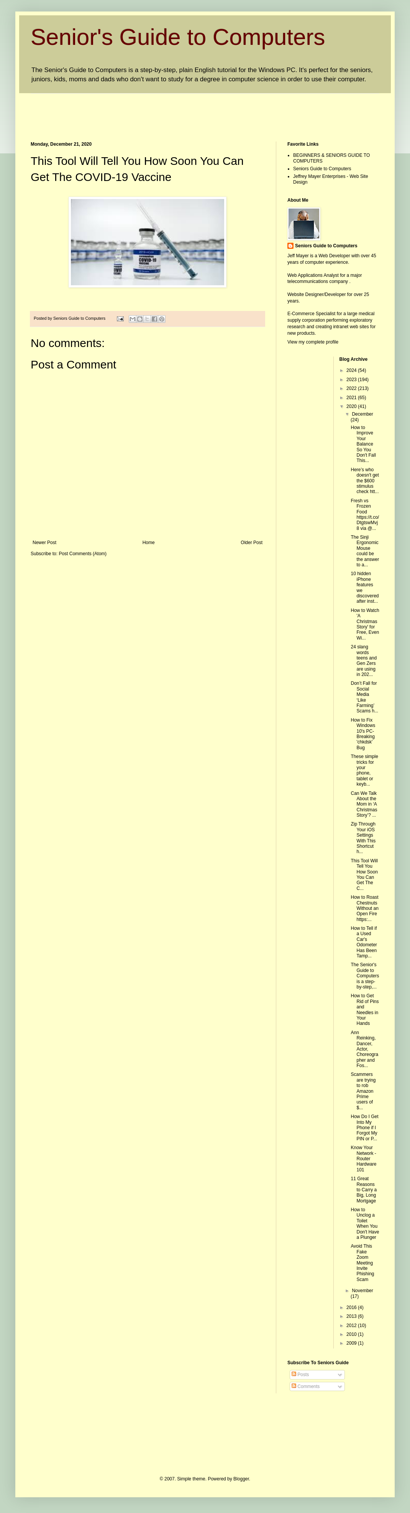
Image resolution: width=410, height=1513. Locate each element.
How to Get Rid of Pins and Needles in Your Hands (365, 1009)
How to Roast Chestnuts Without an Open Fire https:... (364, 908)
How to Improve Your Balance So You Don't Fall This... (363, 444)
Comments (306, 1386)
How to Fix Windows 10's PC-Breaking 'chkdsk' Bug (363, 733)
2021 (352, 397)
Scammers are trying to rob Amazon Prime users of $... (363, 1091)
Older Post (251, 542)
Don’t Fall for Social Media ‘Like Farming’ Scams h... (364, 697)
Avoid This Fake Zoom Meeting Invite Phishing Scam (362, 1262)
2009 (352, 1343)
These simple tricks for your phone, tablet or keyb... (364, 770)
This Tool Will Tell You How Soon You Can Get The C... (364, 874)
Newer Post (44, 542)
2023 (352, 379)
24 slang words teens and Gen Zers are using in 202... (364, 660)
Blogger (241, 1479)
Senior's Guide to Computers (178, 37)
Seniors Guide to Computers (322, 168)
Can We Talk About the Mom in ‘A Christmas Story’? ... (364, 804)
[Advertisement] (170, 111)
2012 (352, 1325)
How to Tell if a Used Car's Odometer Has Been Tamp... (364, 942)
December (362, 414)
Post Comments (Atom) (83, 553)
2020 (352, 406)
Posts (300, 1374)
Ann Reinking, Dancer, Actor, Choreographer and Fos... (364, 1049)
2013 (352, 1316)
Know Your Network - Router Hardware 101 (363, 1159)
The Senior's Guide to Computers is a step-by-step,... (365, 976)
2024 (352, 370)
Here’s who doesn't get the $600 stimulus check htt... (365, 481)
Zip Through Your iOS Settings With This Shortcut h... (363, 837)
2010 (352, 1334)
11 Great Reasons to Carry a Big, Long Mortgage (364, 1190)
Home (149, 542)
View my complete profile (312, 342)
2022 (352, 388)
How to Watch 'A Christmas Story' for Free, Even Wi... (365, 624)
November (362, 1290)
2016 (352, 1307)
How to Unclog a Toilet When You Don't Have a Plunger (365, 1223)
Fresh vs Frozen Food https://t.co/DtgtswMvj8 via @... (365, 514)
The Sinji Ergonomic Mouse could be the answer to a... (365, 550)
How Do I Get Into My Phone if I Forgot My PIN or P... (364, 1127)
